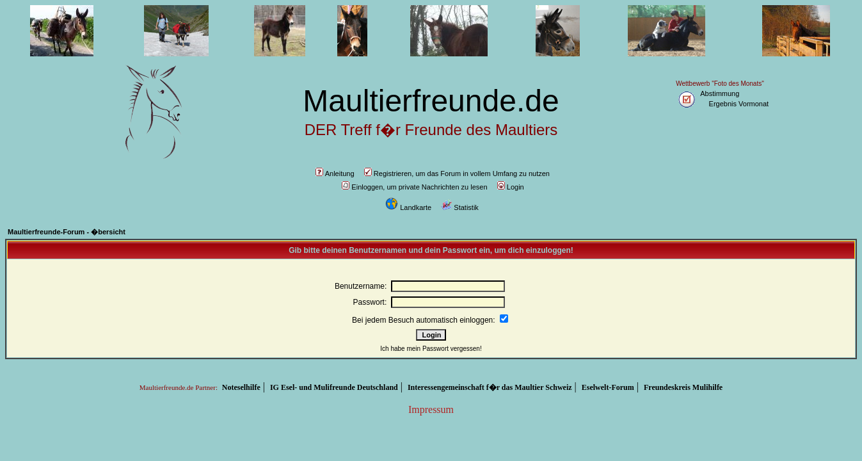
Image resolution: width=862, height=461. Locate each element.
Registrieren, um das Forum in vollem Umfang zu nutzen (457, 173)
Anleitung (335, 173)
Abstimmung (719, 93)
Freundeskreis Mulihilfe (683, 387)
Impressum (431, 409)
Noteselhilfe (241, 387)
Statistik (460, 207)
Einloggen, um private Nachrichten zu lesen (414, 187)
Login (510, 187)
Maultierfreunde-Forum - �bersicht (66, 232)
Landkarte (408, 207)
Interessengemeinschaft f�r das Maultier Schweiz (490, 387)
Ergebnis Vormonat (739, 104)
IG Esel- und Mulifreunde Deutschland (334, 387)
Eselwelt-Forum (608, 387)
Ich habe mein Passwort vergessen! (430, 348)
